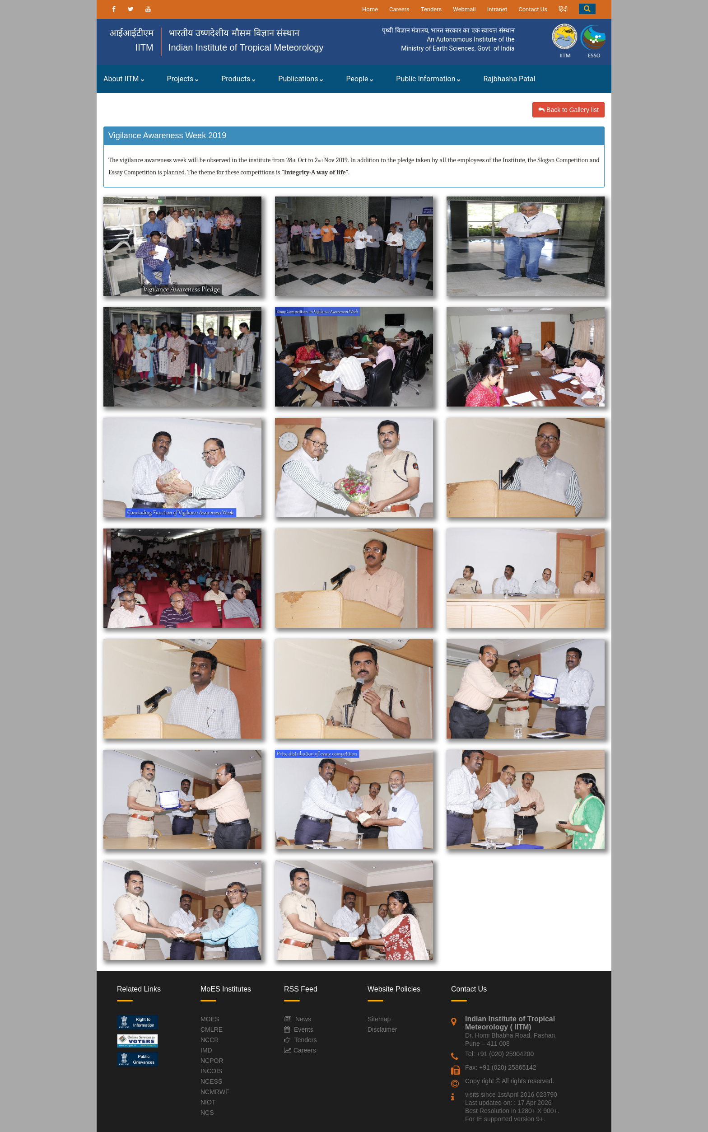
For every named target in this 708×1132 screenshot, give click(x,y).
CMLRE (211, 1029)
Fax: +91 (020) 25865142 (500, 1067)
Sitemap (379, 1019)
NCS (207, 1112)
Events (303, 1029)
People (359, 79)
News (303, 1019)
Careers (399, 9)
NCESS (211, 1081)
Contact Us (532, 9)
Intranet (497, 9)
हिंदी (563, 9)
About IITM (123, 79)
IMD (206, 1050)
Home (370, 9)
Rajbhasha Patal (509, 79)
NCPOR (212, 1060)
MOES (209, 1019)
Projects (183, 79)
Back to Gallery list (568, 109)
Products (238, 79)
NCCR (209, 1039)
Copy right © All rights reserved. (509, 1081)
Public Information (428, 79)
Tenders (431, 9)
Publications (300, 79)
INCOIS (211, 1071)
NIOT (207, 1102)
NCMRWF (214, 1091)
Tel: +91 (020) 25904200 (499, 1053)
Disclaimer (382, 1029)
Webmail (464, 9)
